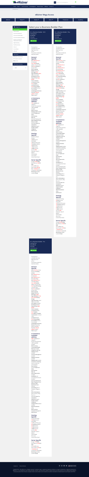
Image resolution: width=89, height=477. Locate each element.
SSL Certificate (16, 49)
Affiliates (46, 6)
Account (73, 6)
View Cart (16, 60)
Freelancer (65, 20)
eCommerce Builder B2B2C (18, 35)
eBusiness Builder (16, 29)
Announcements (25, 6)
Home (15, 6)
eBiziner (8, 20)
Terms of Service (22, 466)
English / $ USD (72, 465)
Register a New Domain (18, 56)
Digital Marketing (16, 42)
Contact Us (51, 6)
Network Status (40, 6)
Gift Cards (15, 51)
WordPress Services (17, 44)
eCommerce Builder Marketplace (19, 37)
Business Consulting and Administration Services (18, 40)
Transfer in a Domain (18, 58)
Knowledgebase (32, 6)
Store (18, 6)
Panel (21, 19)
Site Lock (15, 46)
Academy (80, 20)
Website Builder (16, 31)
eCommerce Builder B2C (18, 33)
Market (36, 19)
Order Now (33, 40)
